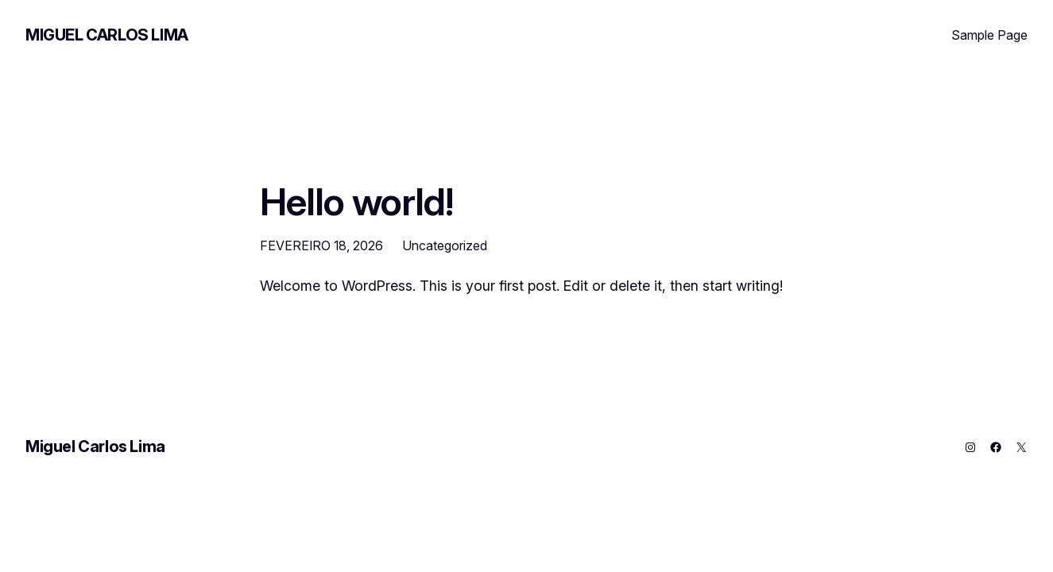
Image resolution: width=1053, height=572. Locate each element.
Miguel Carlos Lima (106, 34)
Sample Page (989, 35)
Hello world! (356, 201)
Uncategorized (444, 245)
